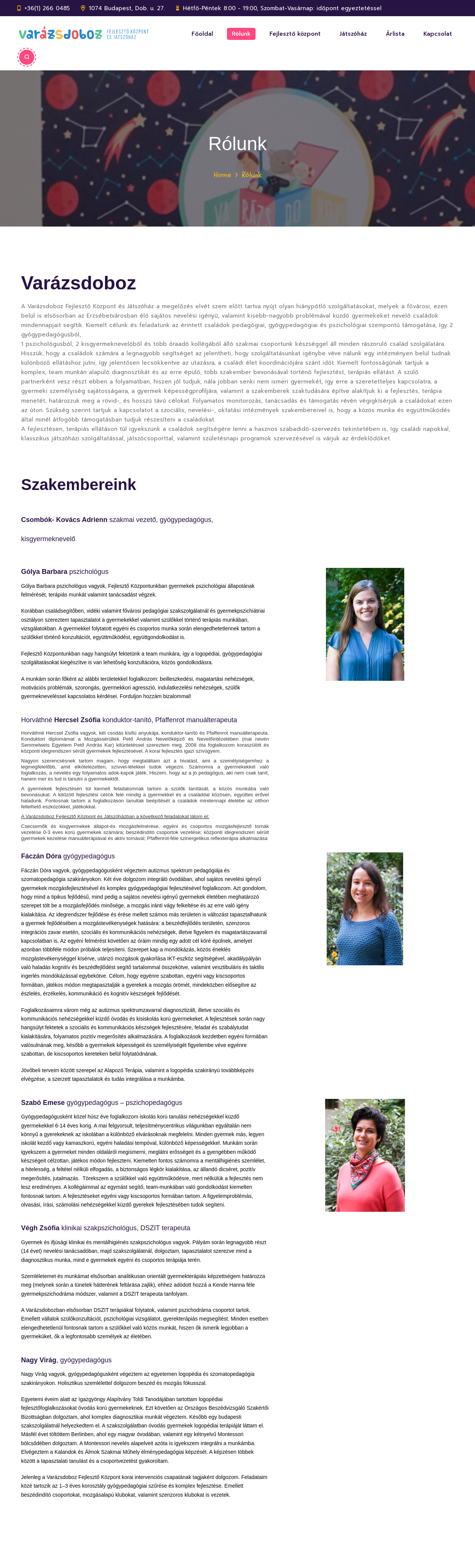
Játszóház (353, 34)
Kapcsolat (437, 34)
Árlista (395, 34)
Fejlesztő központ (295, 34)
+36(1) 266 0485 (47, 8)
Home (222, 175)
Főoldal (202, 34)
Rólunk (241, 34)
